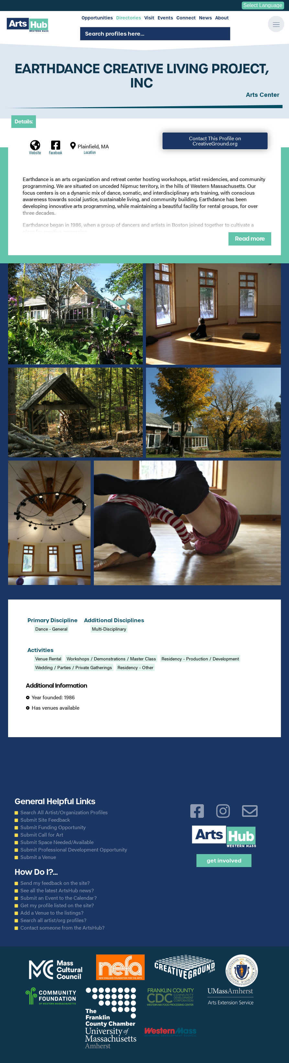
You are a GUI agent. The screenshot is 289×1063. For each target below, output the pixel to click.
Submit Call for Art (41, 834)
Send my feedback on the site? (55, 883)
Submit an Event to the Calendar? (58, 897)
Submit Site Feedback (45, 819)
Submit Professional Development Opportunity (73, 849)
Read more (250, 239)
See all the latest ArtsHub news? (57, 890)
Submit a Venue (38, 857)
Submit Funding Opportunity (53, 827)
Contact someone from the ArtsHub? (62, 927)
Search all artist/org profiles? (53, 920)
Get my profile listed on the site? (57, 905)
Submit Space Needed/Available (57, 842)
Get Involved (224, 860)
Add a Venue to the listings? (51, 912)
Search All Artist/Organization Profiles (64, 812)
